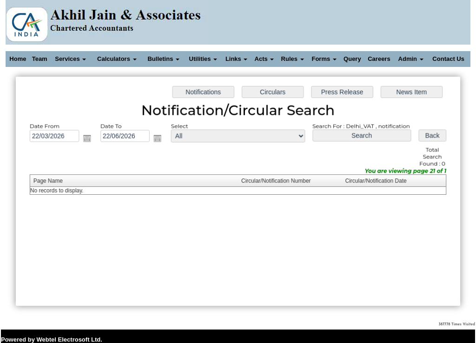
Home (17, 58)
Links (236, 58)
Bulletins (163, 58)
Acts (264, 58)
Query (352, 58)
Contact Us (448, 58)
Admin (410, 58)
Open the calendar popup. (89, 139)
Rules (292, 58)
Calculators (116, 58)
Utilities (203, 58)
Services (70, 58)
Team (39, 58)
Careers (379, 58)
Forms (323, 58)
